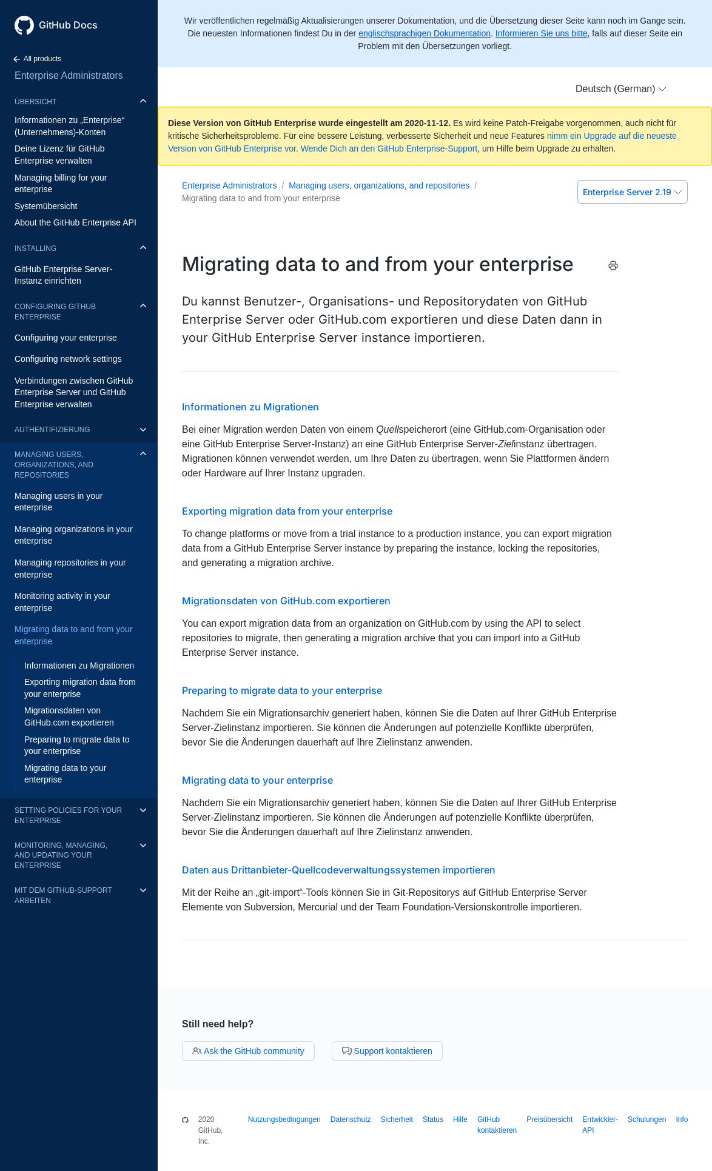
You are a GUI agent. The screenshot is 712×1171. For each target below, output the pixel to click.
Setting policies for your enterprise (68, 815)
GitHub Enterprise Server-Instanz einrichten (63, 275)
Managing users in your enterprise (59, 502)
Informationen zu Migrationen (79, 665)
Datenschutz (351, 1119)
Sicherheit (397, 1119)
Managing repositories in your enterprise (70, 568)
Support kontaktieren (387, 1051)
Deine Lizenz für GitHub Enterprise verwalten (60, 154)
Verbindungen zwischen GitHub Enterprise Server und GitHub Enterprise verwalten (74, 392)
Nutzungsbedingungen (284, 1119)
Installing (35, 248)
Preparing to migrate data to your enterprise (77, 745)
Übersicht (35, 102)
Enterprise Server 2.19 (632, 192)
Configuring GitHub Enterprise (55, 311)
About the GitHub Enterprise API (75, 222)
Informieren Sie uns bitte (541, 33)
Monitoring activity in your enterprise (62, 602)
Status (433, 1119)
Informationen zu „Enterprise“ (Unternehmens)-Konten (69, 126)
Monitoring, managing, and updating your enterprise (61, 855)
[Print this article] (613, 267)
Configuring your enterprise (66, 337)
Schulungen (647, 1119)
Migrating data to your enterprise (65, 774)
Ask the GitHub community (248, 1051)
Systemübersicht (46, 206)
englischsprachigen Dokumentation (424, 33)
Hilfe (460, 1119)
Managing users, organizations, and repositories (54, 464)
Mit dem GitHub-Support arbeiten (63, 895)
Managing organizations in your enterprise (74, 535)
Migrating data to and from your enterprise (74, 635)
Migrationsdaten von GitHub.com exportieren (69, 716)
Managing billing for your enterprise (61, 184)
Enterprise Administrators (69, 75)
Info (682, 1119)
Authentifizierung (52, 429)
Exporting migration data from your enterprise (80, 688)
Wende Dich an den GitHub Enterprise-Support (389, 148)
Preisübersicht (549, 1119)
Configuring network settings (68, 359)
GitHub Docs (68, 25)
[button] (621, 89)
